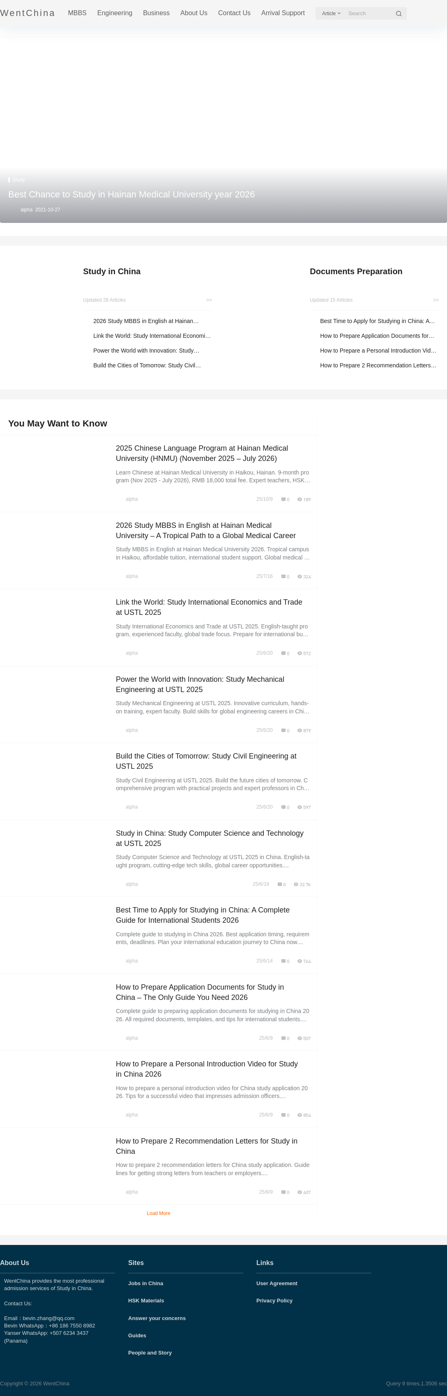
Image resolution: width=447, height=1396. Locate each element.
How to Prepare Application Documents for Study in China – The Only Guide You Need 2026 (375, 336)
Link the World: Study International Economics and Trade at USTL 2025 (152, 336)
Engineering (114, 12)
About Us (193, 12)
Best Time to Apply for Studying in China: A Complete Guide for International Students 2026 (374, 322)
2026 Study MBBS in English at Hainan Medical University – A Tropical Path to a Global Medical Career (144, 322)
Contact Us (234, 12)
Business (156, 12)
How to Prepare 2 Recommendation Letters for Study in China (375, 366)
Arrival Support (283, 12)
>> (209, 300)
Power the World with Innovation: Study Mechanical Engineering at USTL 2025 (143, 351)
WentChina (55, 1383)
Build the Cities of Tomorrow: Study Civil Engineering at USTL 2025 (144, 366)
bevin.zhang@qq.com (49, 1318)
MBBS (77, 12)
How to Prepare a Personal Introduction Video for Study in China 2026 (378, 351)
